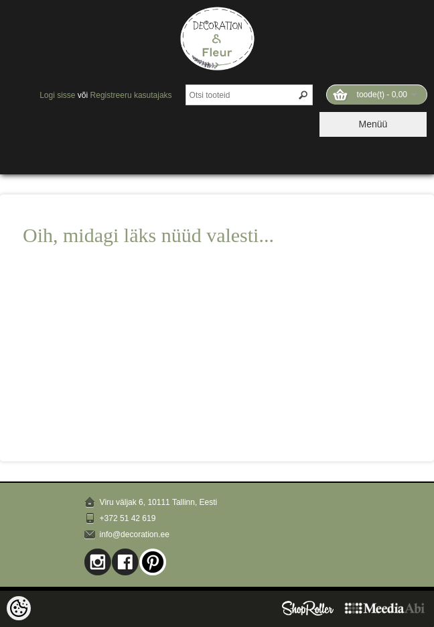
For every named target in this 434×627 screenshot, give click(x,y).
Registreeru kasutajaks (131, 95)
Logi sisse (57, 95)
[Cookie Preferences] (19, 608)
